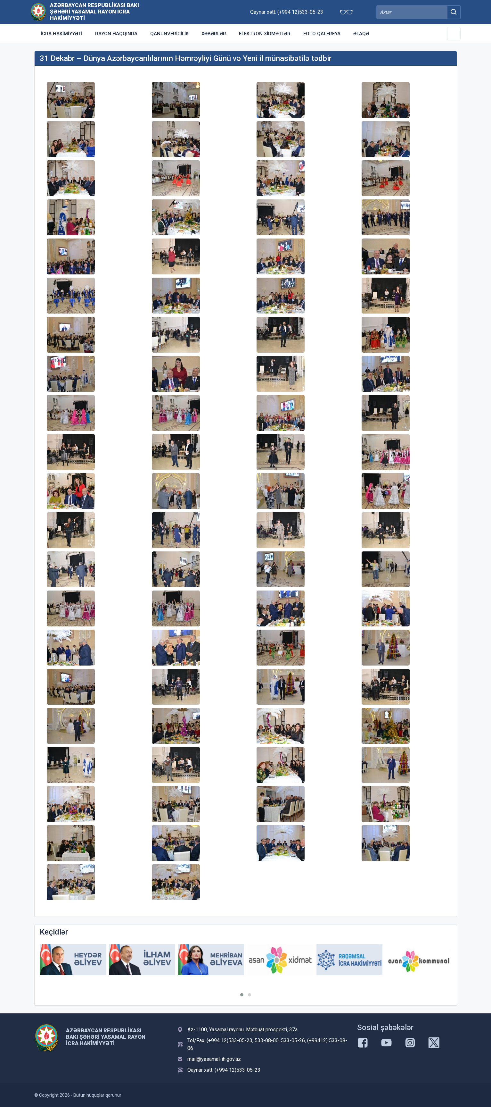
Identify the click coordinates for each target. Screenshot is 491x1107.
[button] (242, 995)
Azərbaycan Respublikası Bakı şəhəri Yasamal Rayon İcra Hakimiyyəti (94, 11)
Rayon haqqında (116, 34)
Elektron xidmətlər (265, 34)
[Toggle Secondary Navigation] (454, 34)
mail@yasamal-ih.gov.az (214, 1059)
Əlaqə (361, 34)
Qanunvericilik (169, 34)
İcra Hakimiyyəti (61, 34)
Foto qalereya (321, 34)
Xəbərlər (213, 34)
